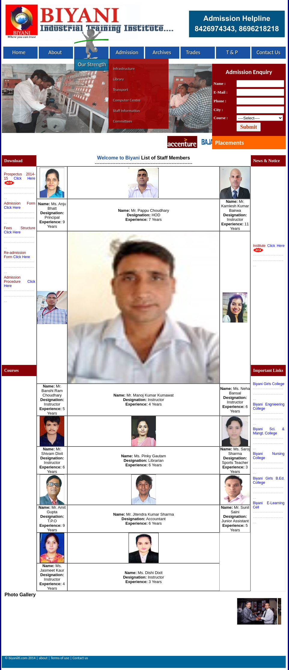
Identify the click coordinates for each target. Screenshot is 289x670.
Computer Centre (126, 100)
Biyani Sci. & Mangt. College (268, 431)
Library (118, 79)
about (43, 658)
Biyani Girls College (268, 384)
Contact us (80, 658)
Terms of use (60, 658)
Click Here (24, 178)
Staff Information (126, 110)
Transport (120, 89)
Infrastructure (124, 68)
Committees (122, 121)
